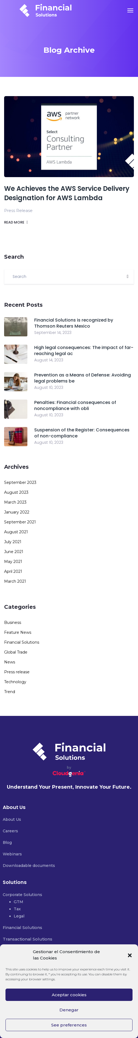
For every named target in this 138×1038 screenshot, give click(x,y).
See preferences (69, 1025)
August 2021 (16, 531)
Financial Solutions (21, 642)
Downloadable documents (29, 865)
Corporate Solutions (22, 894)
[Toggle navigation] (130, 10)
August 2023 (16, 492)
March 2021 (15, 581)
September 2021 (20, 522)
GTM (18, 901)
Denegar (69, 1009)
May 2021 (13, 561)
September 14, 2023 (52, 332)
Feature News (17, 632)
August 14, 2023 (48, 360)
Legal (19, 916)
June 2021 (13, 551)
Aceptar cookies (69, 994)
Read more (16, 222)
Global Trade (15, 652)
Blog (7, 842)
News (9, 662)
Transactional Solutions (27, 939)
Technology (15, 681)
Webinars (12, 854)
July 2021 (12, 541)
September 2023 (20, 482)
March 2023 (15, 502)
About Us (12, 819)
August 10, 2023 (48, 387)
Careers (10, 830)
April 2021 (13, 571)
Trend (9, 691)
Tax (17, 908)
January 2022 (16, 512)
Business (12, 622)
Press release (17, 671)
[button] (130, 955)
